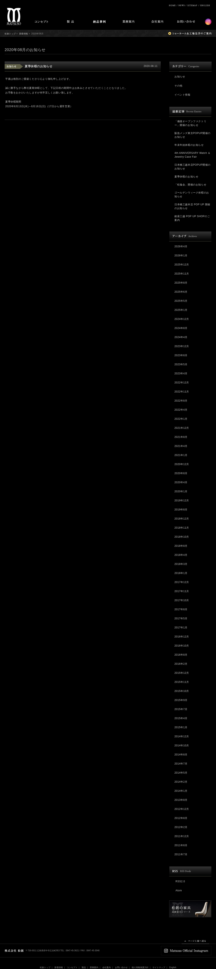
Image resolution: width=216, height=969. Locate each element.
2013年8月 (181, 799)
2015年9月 (181, 700)
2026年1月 (181, 255)
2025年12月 (181, 264)
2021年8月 (181, 437)
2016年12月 (181, 636)
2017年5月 (181, 618)
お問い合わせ (186, 22)
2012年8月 (181, 818)
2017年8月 (181, 609)
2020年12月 (181, 464)
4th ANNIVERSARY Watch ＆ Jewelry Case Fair (192, 155)
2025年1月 (181, 310)
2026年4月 (181, 246)
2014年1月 (181, 790)
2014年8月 (181, 754)
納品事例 (99, 22)
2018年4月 (181, 555)
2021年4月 (181, 446)
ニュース (181, 5)
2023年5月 (181, 364)
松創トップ (10, 33)
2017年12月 (181, 582)
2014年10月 (181, 745)
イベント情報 (182, 94)
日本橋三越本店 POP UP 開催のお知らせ (192, 206)
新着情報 (23, 33)
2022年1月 (181, 418)
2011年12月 (181, 836)
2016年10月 (181, 645)
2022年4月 (181, 409)
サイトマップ (192, 5)
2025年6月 (181, 291)
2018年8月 (181, 545)
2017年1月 (181, 627)
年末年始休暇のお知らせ (189, 144)
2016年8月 (181, 654)
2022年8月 (181, 400)
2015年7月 (181, 709)
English (205, 5)
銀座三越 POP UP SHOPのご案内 (192, 218)
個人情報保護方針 (140, 967)
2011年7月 (181, 854)
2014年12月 (181, 736)
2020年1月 (181, 491)
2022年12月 (181, 382)
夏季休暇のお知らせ (38, 66)
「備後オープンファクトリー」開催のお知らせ (190, 123)
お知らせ (179, 76)
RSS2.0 (180, 881)
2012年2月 (181, 827)
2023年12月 (181, 346)
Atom (179, 890)
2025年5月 (181, 300)
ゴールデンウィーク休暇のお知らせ (191, 194)
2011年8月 (181, 845)
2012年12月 (181, 809)
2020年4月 (181, 482)
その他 (178, 85)
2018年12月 (181, 518)
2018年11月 (181, 527)
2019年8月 (181, 509)
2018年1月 (181, 573)
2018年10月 (181, 536)
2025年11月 (181, 273)
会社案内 (157, 22)
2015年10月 (181, 691)
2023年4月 (181, 373)
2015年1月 (181, 727)
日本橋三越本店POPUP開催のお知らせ (192, 166)
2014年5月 (181, 772)
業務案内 (128, 22)
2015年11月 (181, 682)
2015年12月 (181, 672)
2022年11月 (181, 391)
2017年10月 (181, 600)
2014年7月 (181, 763)
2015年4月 (181, 718)
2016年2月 (181, 663)
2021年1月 (181, 455)
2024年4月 (181, 337)
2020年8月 (181, 473)
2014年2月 (181, 781)
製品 (70, 22)
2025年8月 (181, 282)
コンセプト (41, 22)
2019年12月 (181, 500)
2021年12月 (181, 427)
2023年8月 (181, 355)
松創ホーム (172, 5)
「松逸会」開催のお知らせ (190, 184)
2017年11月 (181, 591)
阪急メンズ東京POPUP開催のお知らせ (192, 135)
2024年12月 (181, 319)
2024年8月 (181, 328)
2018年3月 (181, 564)
